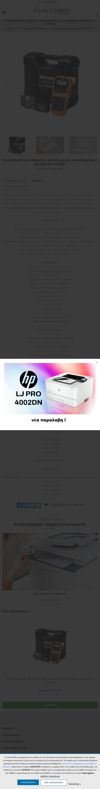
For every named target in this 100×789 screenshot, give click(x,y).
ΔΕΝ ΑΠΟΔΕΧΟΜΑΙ (53, 782)
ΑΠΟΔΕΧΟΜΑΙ (28, 782)
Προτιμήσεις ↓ (75, 784)
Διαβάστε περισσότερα (50, 776)
